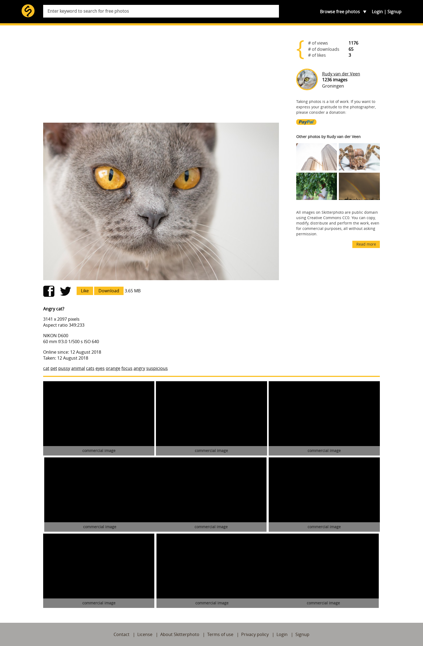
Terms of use (220, 634)
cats (90, 368)
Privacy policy (255, 634)
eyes (100, 368)
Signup (394, 12)
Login (377, 12)
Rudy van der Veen (341, 74)
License (144, 634)
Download (108, 291)
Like (85, 291)
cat (46, 368)
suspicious (157, 368)
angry (139, 368)
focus (126, 368)
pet (53, 368)
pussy (64, 368)
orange (113, 368)
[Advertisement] (161, 76)
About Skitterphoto (179, 634)
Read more (366, 244)
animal (78, 368)
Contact (121, 634)
